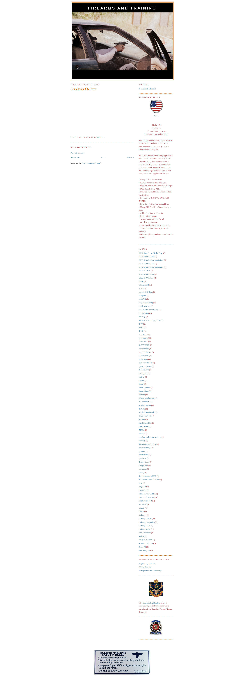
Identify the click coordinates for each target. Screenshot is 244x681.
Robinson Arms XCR (147, 476)
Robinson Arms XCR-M (149, 479)
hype (141, 384)
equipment (143, 338)
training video (144, 529)
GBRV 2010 (144, 345)
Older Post (130, 157)
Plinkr (156, 116)
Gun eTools (143, 355)
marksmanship (145, 423)
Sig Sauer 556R (145, 501)
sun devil (142, 504)
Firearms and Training (122, 8)
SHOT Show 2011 (146, 494)
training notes (144, 525)
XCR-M (142, 547)
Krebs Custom (145, 405)
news (141, 433)
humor (141, 380)
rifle (141, 472)
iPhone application (146, 398)
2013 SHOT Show (146, 256)
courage (142, 317)
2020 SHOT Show (146, 274)
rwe (140, 483)
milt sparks (143, 426)
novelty (142, 440)
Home (103, 157)
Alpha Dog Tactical (147, 563)
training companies (147, 522)
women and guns (146, 543)
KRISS (142, 409)
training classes (145, 518)
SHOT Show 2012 (146, 497)
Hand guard (144, 370)
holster (142, 377)
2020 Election (144, 270)
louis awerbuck (145, 416)
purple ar (142, 458)
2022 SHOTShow (146, 278)
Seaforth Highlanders (151, 603)
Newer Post (75, 157)
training (142, 515)
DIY (141, 324)
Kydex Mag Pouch (146, 412)
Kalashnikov (144, 401)
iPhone (142, 394)
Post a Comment (77, 153)
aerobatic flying (145, 292)
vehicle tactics (145, 532)
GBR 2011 (143, 341)
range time (143, 465)
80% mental (144, 285)
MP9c (141, 430)
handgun (142, 373)
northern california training (150, 437)
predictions (143, 455)
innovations (144, 391)
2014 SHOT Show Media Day (151, 267)
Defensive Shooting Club (149, 320)
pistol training (144, 448)
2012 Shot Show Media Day (150, 253)
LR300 (142, 419)
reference (143, 469)
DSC (141, 327)
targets (141, 508)
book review (144, 306)
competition (144, 313)
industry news (144, 387)
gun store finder (145, 363)
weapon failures (145, 539)
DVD (141, 331)
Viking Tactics (145, 567)
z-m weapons (144, 550)
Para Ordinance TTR (147, 444)
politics (142, 451)
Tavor (141, 511)
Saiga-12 (142, 490)
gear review (144, 348)
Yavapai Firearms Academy (150, 570)
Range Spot (143, 462)
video (141, 536)
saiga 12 (142, 486)
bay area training (146, 302)
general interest (145, 352)
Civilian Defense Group (148, 310)
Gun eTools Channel (147, 89)
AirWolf (142, 299)
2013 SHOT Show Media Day (151, 260)
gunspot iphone (145, 366)
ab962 (141, 288)
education (143, 334)
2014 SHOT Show (146, 263)
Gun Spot (143, 359)
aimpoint (142, 295)
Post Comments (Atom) (91, 163)
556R (141, 281)
